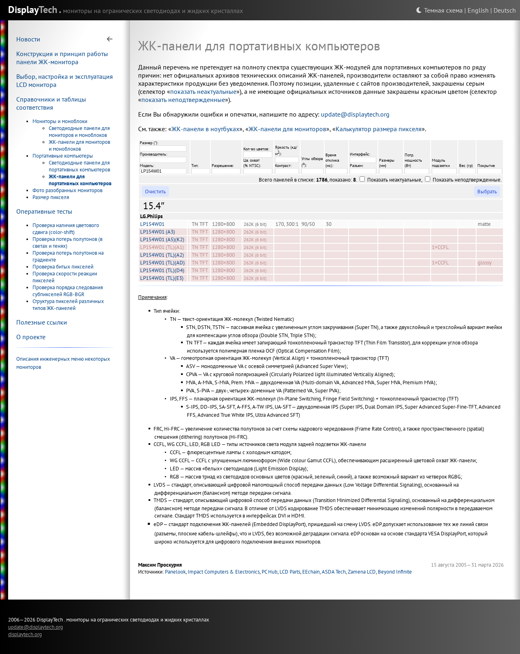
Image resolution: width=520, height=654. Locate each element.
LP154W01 (152, 224)
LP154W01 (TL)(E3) (162, 278)
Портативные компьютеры (62, 155)
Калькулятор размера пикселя (379, 129)
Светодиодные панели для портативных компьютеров (79, 166)
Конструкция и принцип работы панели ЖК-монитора (62, 58)
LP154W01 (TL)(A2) (162, 254)
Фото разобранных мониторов (67, 190)
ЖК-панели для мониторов (287, 129)
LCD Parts (290, 571)
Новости (28, 39)
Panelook (175, 571)
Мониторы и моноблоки (59, 121)
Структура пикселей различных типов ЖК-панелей (68, 305)
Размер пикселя (50, 197)
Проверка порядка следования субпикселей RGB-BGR (67, 291)
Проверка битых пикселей (62, 266)
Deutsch (505, 10)
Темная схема (439, 10)
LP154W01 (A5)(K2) (162, 239)
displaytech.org (25, 634)
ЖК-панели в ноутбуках (205, 129)
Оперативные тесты (44, 211)
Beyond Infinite (395, 571)
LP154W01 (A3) (157, 231)
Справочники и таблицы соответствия (51, 103)
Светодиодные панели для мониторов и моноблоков (79, 132)
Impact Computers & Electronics (224, 571)
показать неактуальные (203, 91)
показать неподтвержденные (183, 99)
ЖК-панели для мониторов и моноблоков (79, 145)
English (478, 10)
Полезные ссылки (41, 322)
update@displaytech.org (355, 114)
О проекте (31, 337)
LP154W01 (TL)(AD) (162, 262)
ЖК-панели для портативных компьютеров (80, 180)
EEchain (311, 571)
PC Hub (269, 571)
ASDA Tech (334, 571)
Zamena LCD (362, 571)
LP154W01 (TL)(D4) (162, 270)
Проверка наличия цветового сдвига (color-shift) (65, 229)
